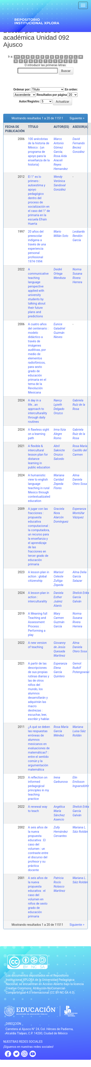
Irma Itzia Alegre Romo (60, 434)
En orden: (71, 89)
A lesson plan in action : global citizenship (38, 576)
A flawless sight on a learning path (38, 434)
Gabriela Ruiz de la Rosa (78, 434)
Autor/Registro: (29, 101)
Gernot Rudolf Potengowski (80, 668)
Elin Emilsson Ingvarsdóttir (80, 782)
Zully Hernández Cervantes (61, 832)
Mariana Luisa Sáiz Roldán (79, 731)
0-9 (17, 56)
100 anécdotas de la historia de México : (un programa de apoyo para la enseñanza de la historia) (39, 151)
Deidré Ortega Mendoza (60, 274)
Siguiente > (76, 118)
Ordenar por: (21, 89)
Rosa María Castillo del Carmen (79, 450)
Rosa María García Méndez (61, 731)
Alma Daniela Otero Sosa (79, 479)
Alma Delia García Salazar (79, 576)
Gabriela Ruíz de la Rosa (78, 405)
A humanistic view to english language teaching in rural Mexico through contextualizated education (39, 488)
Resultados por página (52, 94)
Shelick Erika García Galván (80, 597)
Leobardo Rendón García (78, 236)
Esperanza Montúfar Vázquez (79, 513)
